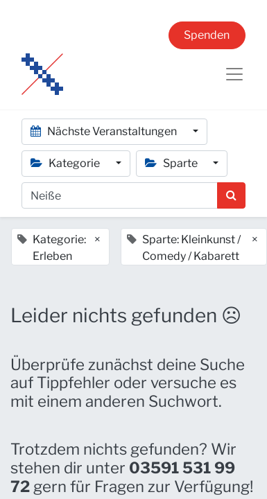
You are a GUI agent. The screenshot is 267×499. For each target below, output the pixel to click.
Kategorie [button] (66, 163)
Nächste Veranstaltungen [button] (105, 131)
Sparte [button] (172, 163)
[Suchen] (231, 195)
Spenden (207, 35)
